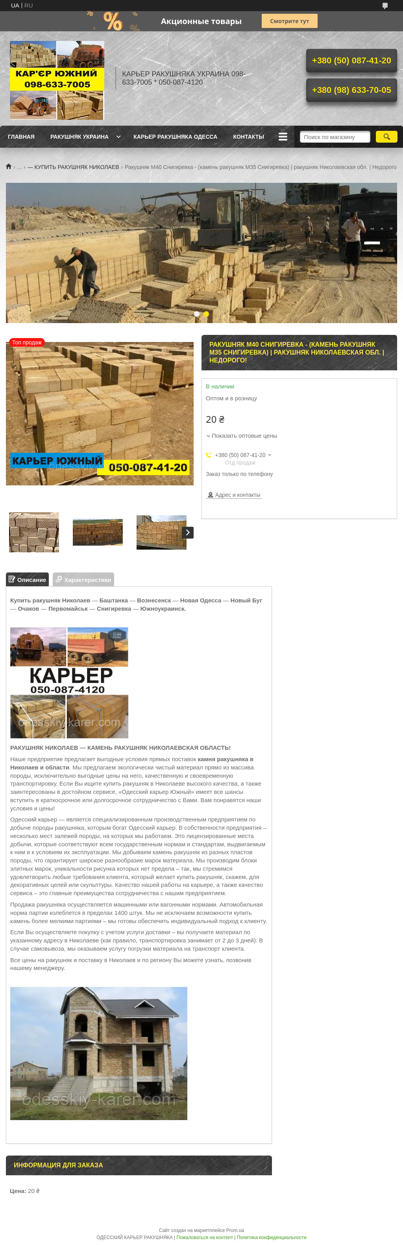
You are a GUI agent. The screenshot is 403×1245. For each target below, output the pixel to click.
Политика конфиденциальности (272, 1237)
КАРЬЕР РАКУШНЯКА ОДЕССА (175, 137)
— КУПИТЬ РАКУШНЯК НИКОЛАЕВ (73, 167)
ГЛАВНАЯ (21, 137)
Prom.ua (235, 1230)
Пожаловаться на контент (205, 1237)
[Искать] (386, 137)
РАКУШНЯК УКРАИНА (79, 137)
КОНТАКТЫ (248, 137)
